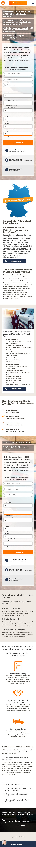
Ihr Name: (7, 93)
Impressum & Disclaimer (18, 837)
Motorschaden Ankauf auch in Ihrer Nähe (17, 823)
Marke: (6, 116)
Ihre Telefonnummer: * (11, 100)
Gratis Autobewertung (13, 74)
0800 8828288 (16, 261)
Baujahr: (7, 131)
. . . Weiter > (18, 142)
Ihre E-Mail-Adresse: (10, 108)
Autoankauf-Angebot (13, 79)
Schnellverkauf (11, 85)
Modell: (6, 124)
